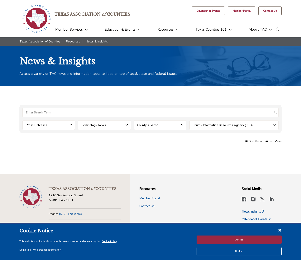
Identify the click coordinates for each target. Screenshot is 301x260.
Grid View (253, 141)
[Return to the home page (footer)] (30, 197)
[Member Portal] (241, 10)
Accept (239, 239)
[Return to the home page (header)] (36, 19)
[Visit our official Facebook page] (244, 199)
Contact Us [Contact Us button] (147, 206)
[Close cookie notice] (280, 230)
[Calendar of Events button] (208, 10)
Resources (73, 41)
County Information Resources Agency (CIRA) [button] (223, 125)
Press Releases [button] (36, 125)
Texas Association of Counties (39, 41)
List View (273, 141)
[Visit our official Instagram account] (253, 199)
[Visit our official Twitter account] (262, 199)
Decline (239, 251)
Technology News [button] (93, 125)
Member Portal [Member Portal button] (149, 198)
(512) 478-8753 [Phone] (70, 214)
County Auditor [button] (147, 125)
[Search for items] (147, 112)
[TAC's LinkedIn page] (271, 199)
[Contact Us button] (270, 10)
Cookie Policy (109, 241)
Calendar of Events (256, 219)
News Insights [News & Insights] (253, 211)
